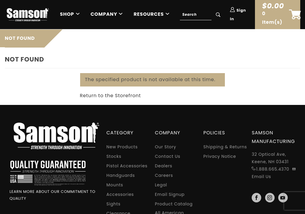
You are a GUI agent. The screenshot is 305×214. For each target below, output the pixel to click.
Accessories (120, 194)
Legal (161, 185)
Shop (67, 14)
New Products (122, 147)
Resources (149, 14)
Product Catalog (174, 204)
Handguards (120, 175)
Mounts (114, 185)
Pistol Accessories (126, 166)
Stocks (113, 156)
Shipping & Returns (225, 147)
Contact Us (167, 156)
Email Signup (170, 194)
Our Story (165, 147)
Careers (164, 175)
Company (104, 14)
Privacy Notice (219, 156)
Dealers (163, 166)
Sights (113, 204)
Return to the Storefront (110, 95)
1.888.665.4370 (272, 169)
